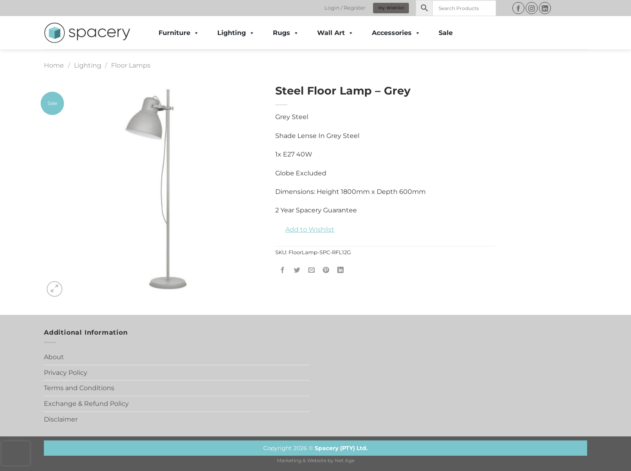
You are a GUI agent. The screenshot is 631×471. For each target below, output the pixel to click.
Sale (446, 33)
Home (54, 65)
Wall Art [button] (335, 33)
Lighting (236, 33)
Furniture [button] (179, 33)
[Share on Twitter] (297, 270)
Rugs (286, 33)
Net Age (345, 460)
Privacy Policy (65, 372)
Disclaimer (61, 419)
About (54, 357)
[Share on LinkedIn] (340, 270)
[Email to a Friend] (311, 270)
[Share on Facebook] (282, 270)
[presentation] (16, 453)
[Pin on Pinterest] (326, 270)
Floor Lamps (131, 65)
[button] (304, 229)
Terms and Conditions (79, 388)
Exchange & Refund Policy (86, 403)
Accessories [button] (396, 33)
